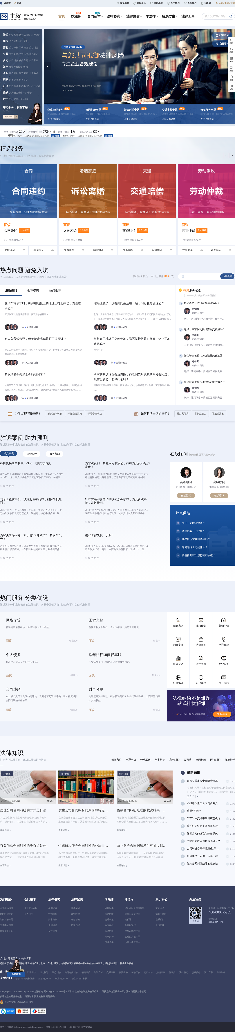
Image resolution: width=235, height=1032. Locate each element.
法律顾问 (183, 972)
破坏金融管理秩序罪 (134, 908)
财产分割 (35, 34)
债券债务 (196, 972)
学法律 (109, 899)
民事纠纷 (221, 972)
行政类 (172, 972)
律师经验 (75, 914)
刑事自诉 (23, 79)
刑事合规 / (14, 79)
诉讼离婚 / (14, 34)
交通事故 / (14, 54)
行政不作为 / (25, 86)
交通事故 (52, 931)
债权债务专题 (6, 931)
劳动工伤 (135, 972)
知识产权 (98, 972)
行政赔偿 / (14, 86)
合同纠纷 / (14, 60)
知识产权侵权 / (16, 67)
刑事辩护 (52, 919)
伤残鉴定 (33, 54)
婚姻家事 (109, 908)
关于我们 (161, 899)
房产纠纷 (109, 914)
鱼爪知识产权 (44, 978)
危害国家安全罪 (132, 914)
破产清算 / (24, 73)
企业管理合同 (30, 908)
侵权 (5, 92)
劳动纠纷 (33, 47)
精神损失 (28, 92)
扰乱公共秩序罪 (132, 936)
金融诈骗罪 (130, 925)
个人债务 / (14, 41)
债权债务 (109, 942)
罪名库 (129, 899)
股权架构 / (14, 73)
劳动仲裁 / (14, 47)
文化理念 (160, 908)
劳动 (5, 47)
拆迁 (5, 99)
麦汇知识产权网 (79, 978)
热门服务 (6, 899)
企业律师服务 (6, 908)
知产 (5, 66)
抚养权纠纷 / (25, 34)
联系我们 (160, 919)
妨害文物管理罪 (132, 942)
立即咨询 (222, 714)
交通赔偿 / (24, 54)
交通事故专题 (6, 925)
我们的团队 (161, 914)
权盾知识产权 (61, 978)
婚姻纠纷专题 (6, 919)
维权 (26, 67)
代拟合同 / (24, 60)
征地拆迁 (44, 972)
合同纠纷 (52, 925)
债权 (5, 41)
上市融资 (33, 73)
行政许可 (35, 86)
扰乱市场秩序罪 (132, 931)
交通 (5, 54)
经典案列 (75, 908)
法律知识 (75, 925)
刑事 (5, 79)
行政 (5, 86)
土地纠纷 (23, 99)
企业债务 (23, 41)
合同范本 (30, 899)
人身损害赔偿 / (16, 92)
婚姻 (5, 34)
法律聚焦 (77, 899)
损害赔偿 (86, 972)
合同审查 (33, 60)
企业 (5, 73)
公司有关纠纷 (71, 972)
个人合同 (28, 914)
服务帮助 (75, 919)
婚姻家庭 (52, 908)
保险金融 (123, 972)
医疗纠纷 (56, 972)
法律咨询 (54, 899)
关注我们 (195, 899)
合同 (5, 60)
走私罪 (128, 919)
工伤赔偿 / (24, 47)
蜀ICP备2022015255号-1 (56, 991)
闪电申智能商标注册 (25, 978)
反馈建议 (160, 925)
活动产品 (208, 972)
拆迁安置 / (14, 99)
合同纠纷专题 (6, 914)
